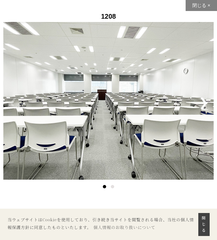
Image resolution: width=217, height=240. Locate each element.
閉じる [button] (204, 224)
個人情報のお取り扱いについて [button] (124, 227)
